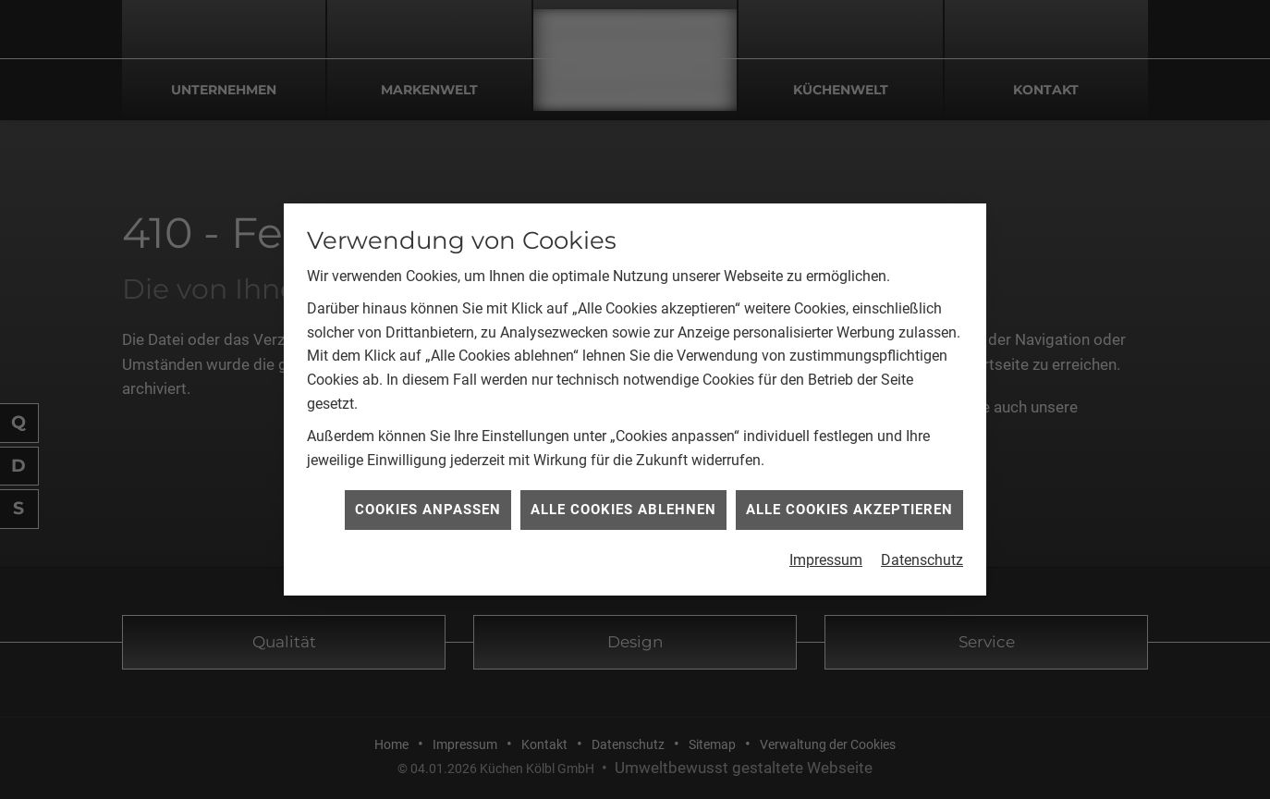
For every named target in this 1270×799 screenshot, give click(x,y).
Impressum (825, 559)
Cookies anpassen (428, 508)
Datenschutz (922, 559)
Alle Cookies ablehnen (623, 508)
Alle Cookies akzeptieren (849, 508)
